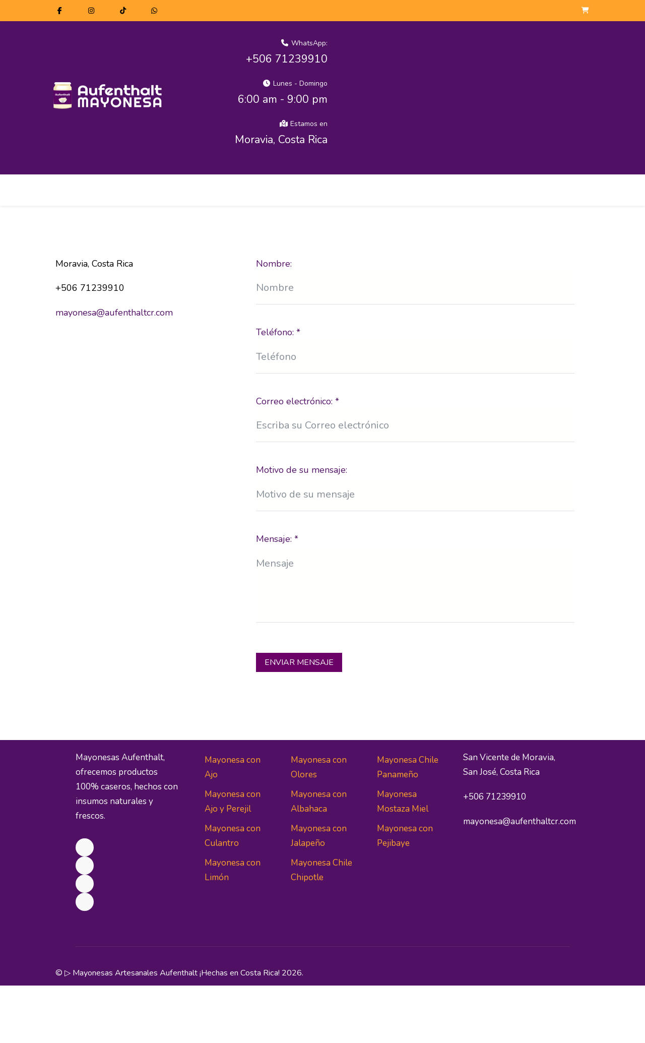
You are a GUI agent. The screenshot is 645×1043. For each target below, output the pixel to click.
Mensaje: (277, 539)
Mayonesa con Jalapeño (319, 836)
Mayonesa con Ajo (233, 767)
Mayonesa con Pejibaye (405, 836)
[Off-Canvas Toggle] (581, 188)
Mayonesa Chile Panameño (407, 767)
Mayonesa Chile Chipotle (321, 870)
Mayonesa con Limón (233, 870)
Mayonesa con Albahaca (319, 801)
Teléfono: (278, 332)
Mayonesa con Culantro (233, 836)
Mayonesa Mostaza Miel (402, 801)
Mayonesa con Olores (319, 767)
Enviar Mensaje (299, 662)
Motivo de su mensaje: (301, 470)
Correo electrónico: (297, 401)
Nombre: (274, 264)
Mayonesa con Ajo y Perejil (233, 801)
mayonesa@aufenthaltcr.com (114, 312)
